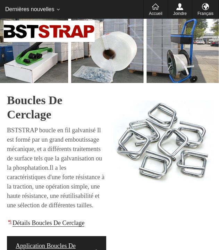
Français (205, 13)
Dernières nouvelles (29, 9)
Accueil (155, 13)
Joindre (180, 13)
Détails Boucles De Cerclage (48, 222)
